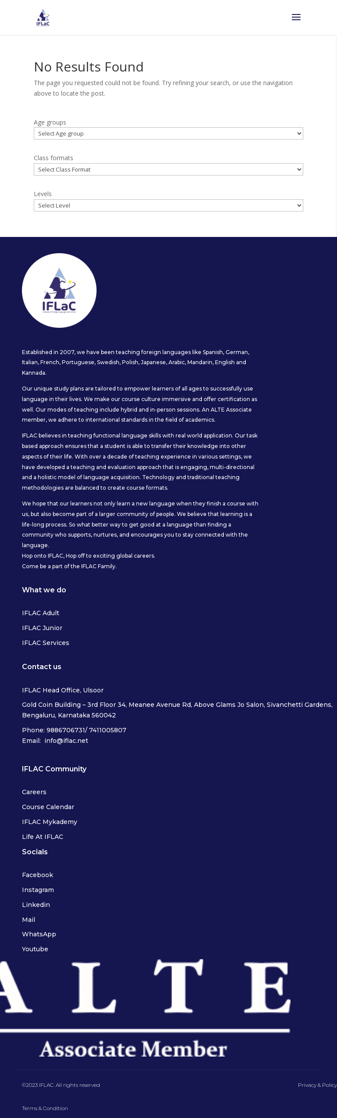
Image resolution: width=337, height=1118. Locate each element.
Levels (43, 194)
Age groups (50, 122)
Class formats (53, 158)
